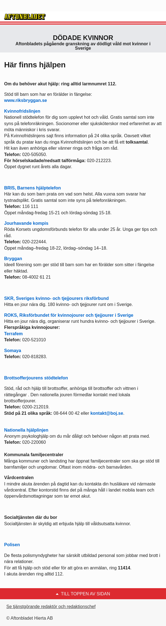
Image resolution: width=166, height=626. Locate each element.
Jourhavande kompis (26, 223)
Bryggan (13, 258)
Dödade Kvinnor (83, 37)
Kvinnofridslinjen (22, 111)
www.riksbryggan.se (25, 100)
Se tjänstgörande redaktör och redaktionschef (51, 606)
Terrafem (13, 333)
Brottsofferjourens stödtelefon (36, 378)
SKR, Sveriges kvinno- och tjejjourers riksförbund (56, 298)
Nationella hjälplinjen (26, 430)
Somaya (12, 350)
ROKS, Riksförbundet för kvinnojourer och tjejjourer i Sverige (68, 315)
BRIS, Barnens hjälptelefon (32, 188)
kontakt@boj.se (106, 413)
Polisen (12, 544)
